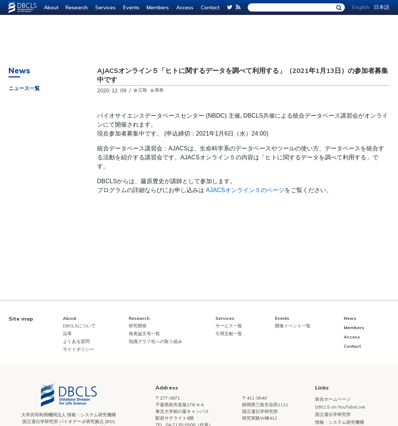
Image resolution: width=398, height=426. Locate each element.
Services (105, 7)
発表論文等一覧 (144, 333)
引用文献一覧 (228, 333)
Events (131, 7)
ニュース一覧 (24, 88)
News (350, 318)
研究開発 (138, 325)
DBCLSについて (79, 325)
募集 (159, 90)
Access (184, 7)
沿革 (67, 333)
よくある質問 (76, 341)
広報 (142, 90)
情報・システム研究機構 (339, 422)
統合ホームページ (333, 399)
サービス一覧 (228, 325)
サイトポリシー (78, 349)
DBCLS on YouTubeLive (340, 407)
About (51, 7)
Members (158, 7)
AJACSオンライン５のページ (245, 190)
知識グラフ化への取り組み (155, 341)
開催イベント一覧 (293, 325)
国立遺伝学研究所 (333, 414)
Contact (210, 7)
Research (76, 7)
